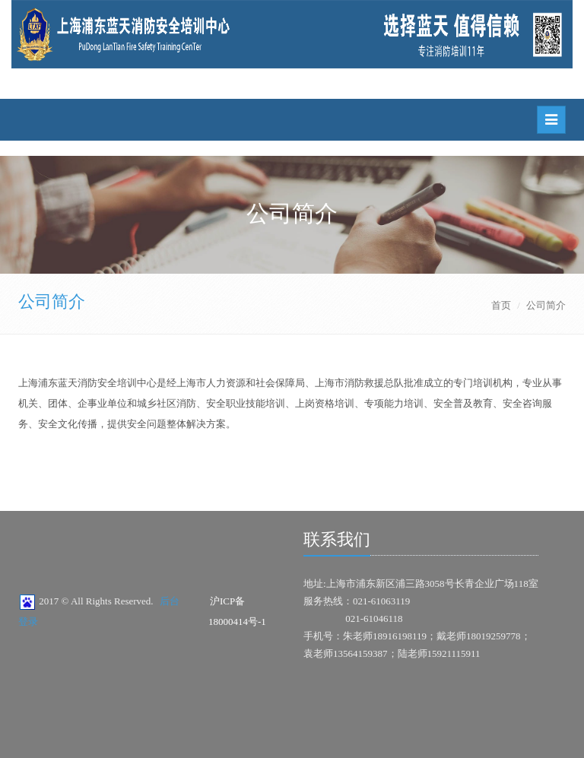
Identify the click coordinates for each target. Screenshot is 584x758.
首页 (501, 305)
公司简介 (51, 301)
